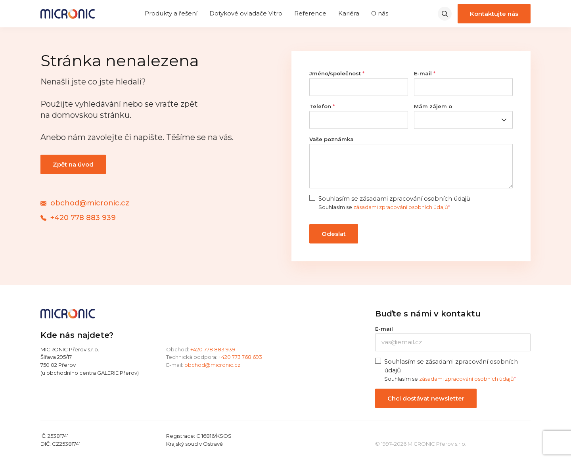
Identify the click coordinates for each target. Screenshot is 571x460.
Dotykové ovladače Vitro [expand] (245, 13)
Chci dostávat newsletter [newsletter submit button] (425, 398)
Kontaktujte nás (494, 13)
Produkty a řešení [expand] (171, 13)
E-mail (424, 73)
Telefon (322, 106)
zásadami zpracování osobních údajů (400, 207)
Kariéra (348, 13)
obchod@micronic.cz (212, 365)
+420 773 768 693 (240, 357)
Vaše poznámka (331, 139)
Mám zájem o (433, 106)
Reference (310, 13)
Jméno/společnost (336, 73)
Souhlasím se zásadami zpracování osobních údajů (394, 198)
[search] (445, 14)
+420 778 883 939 (212, 349)
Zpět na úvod (73, 164)
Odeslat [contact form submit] (334, 234)
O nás (379, 13)
